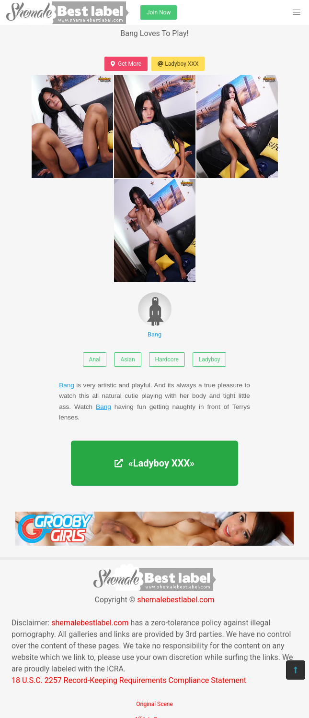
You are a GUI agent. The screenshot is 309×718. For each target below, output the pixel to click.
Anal (95, 359)
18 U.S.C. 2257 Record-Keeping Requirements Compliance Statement (128, 680)
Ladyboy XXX (178, 63)
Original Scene (154, 704)
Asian (127, 359)
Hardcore (167, 359)
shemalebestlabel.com (175, 599)
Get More (126, 63)
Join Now (159, 12)
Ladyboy (209, 359)
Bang (155, 315)
